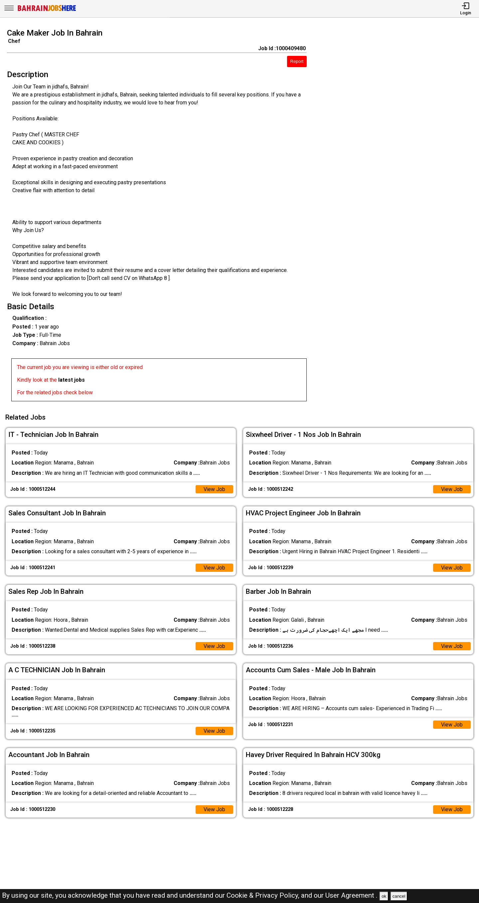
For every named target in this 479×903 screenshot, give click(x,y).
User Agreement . (351, 895)
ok (384, 896)
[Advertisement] (399, 216)
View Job (214, 488)
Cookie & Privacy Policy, (264, 895)
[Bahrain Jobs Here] (47, 10)
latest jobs (71, 380)
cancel (399, 896)
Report (296, 61)
